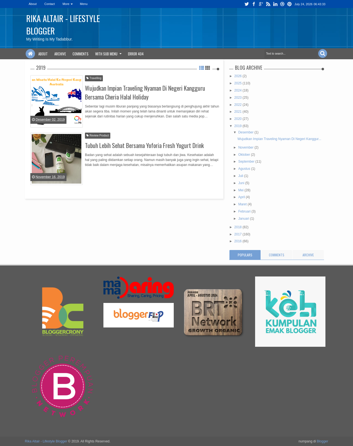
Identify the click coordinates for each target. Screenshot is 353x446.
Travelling (93, 78)
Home (30, 53)
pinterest (289, 4)
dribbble (282, 4)
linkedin (275, 4)
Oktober (244, 155)
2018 (238, 227)
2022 (238, 105)
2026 (238, 76)
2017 (238, 234)
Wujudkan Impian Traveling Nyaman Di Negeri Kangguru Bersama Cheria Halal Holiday (145, 92)
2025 (238, 83)
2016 (238, 241)
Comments (81, 54)
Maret (243, 204)
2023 (238, 98)
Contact (49, 4)
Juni (241, 183)
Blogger (322, 441)
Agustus (244, 169)
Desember (246, 132)
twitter (246, 4)
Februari (245, 211)
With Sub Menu (106, 54)
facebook (253, 4)
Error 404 (136, 54)
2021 (238, 112)
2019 (238, 126)
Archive (60, 54)
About (33, 4)
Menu (84, 4)
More (66, 4)
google (260, 4)
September (246, 161)
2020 (238, 119)
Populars (245, 254)
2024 (238, 90)
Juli (241, 176)
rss (268, 4)
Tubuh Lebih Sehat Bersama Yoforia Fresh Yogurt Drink (144, 145)
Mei (241, 190)
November (246, 147)
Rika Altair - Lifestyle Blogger (46, 441)
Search (322, 53)
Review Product (97, 135)
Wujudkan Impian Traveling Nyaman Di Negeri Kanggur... (279, 139)
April (242, 197)
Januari (244, 219)
